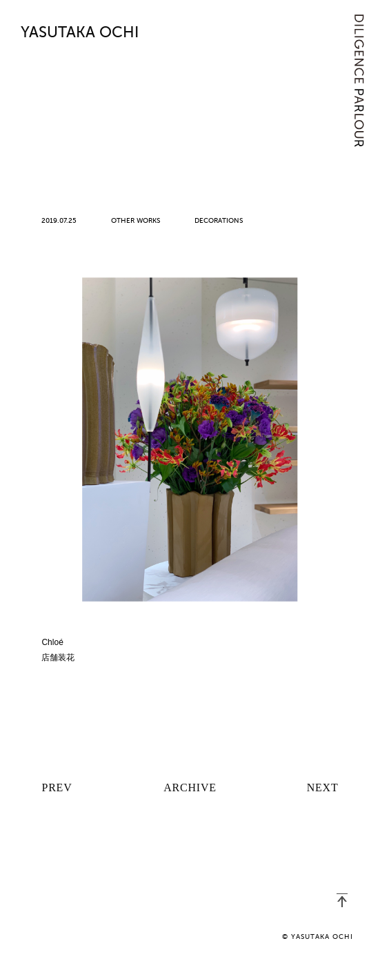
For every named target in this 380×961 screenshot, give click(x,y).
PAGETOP (342, 900)
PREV (56, 787)
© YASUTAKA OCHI (317, 936)
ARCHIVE (190, 787)
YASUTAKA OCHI (80, 33)
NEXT (323, 787)
